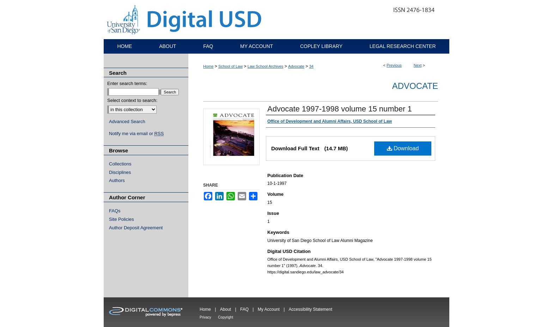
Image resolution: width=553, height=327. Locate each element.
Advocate (296, 66)
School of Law (230, 66)
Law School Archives (266, 66)
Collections (120, 163)
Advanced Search (127, 121)
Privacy (205, 317)
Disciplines (120, 172)
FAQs (115, 210)
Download (403, 148)
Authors (117, 180)
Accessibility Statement (310, 309)
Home (208, 66)
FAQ (244, 309)
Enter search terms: (127, 83)
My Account (269, 309)
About (225, 309)
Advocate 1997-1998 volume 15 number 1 (339, 108)
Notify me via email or (136, 134)
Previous (394, 65)
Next (418, 65)
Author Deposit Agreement (136, 227)
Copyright (225, 317)
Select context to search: (132, 100)
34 (311, 66)
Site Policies (121, 219)
